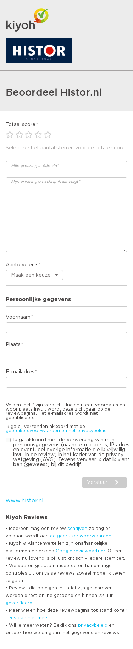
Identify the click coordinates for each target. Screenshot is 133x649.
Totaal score (20, 124)
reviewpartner (89, 551)
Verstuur (97, 482)
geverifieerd (19, 603)
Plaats (13, 344)
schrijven (77, 528)
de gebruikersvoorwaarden (80, 536)
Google (64, 551)
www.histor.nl (25, 500)
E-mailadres (20, 371)
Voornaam (18, 317)
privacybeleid (92, 625)
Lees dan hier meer (27, 618)
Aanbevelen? (22, 265)
